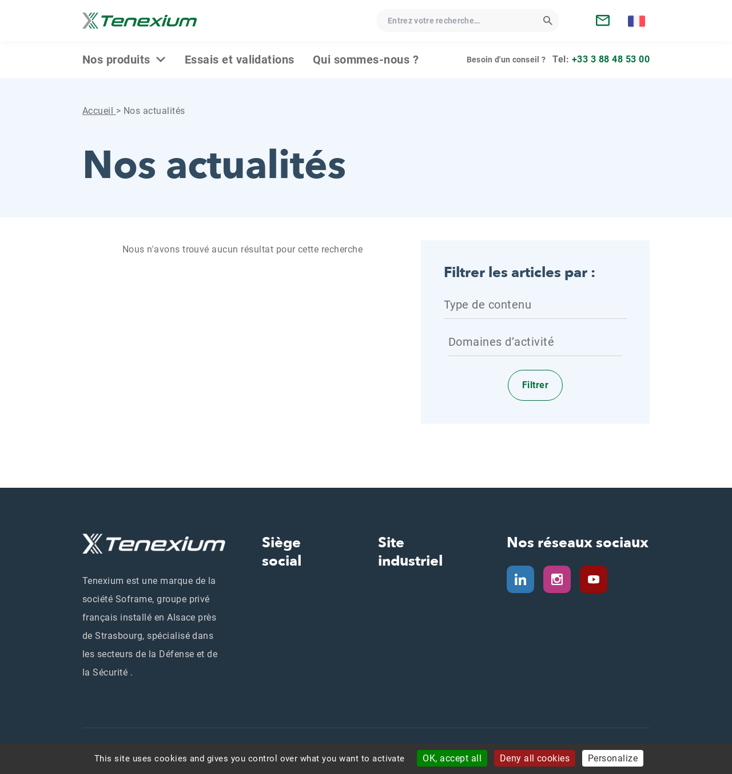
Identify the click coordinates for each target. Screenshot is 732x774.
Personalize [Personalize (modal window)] (613, 758)
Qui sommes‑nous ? (366, 59)
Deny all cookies (535, 758)
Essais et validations (240, 59)
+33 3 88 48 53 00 (611, 59)
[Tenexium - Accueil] (139, 21)
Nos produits (116, 59)
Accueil (99, 110)
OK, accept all (452, 758)
